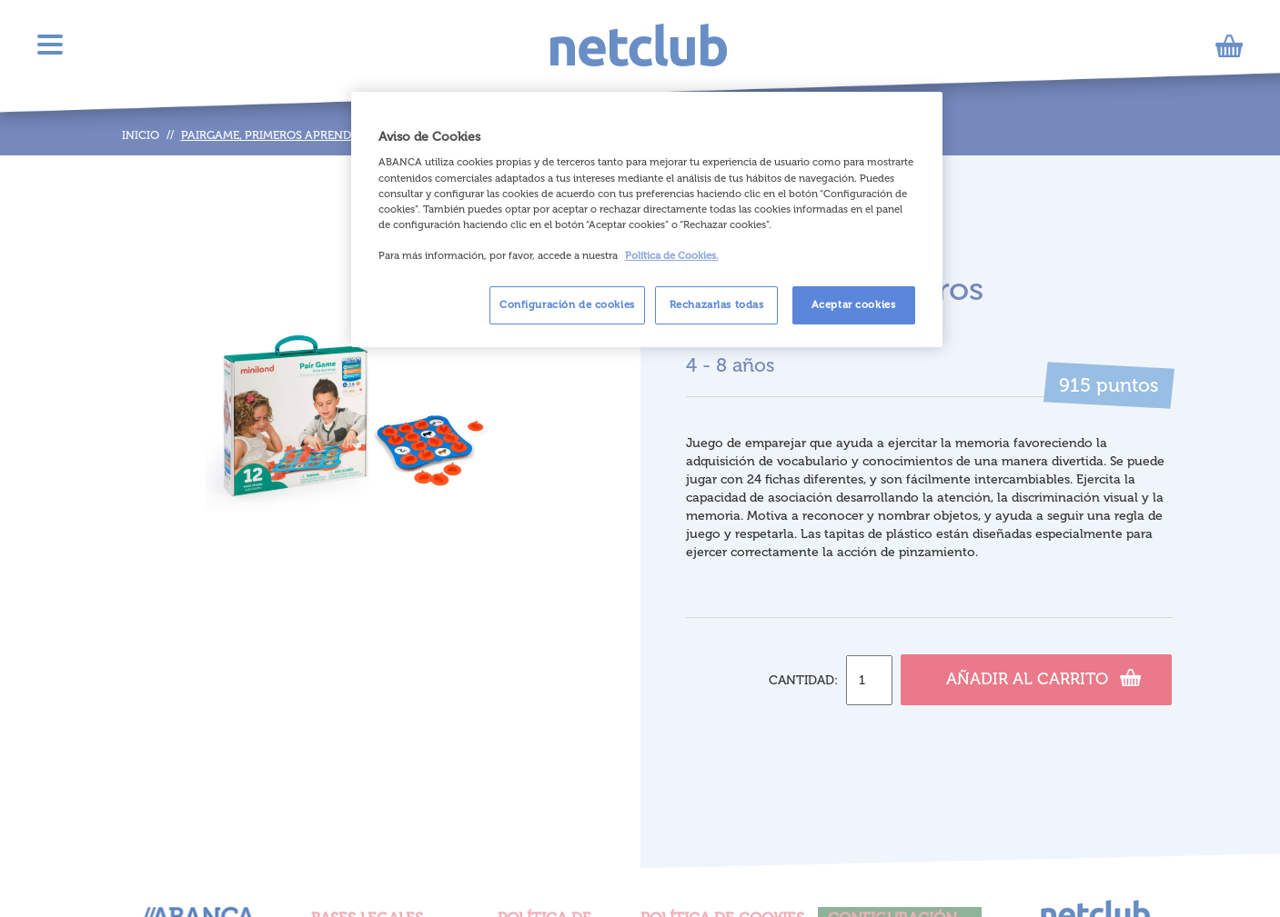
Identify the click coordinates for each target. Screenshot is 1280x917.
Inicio (140, 135)
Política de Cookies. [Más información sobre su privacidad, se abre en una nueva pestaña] (672, 255)
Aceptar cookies (853, 304)
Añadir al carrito (1043, 677)
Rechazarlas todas (717, 304)
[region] (646, 219)
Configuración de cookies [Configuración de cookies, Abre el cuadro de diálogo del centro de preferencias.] (567, 304)
